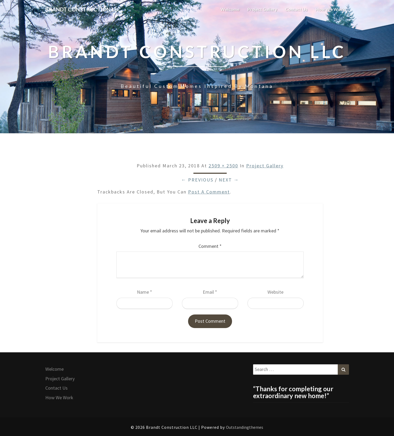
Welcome (230, 9)
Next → (229, 180)
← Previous (197, 180)
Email (210, 292)
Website (275, 292)
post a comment (209, 192)
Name (144, 292)
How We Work (330, 9)
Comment (210, 246)
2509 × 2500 (223, 166)
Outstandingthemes (244, 427)
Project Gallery (262, 9)
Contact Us (296, 9)
